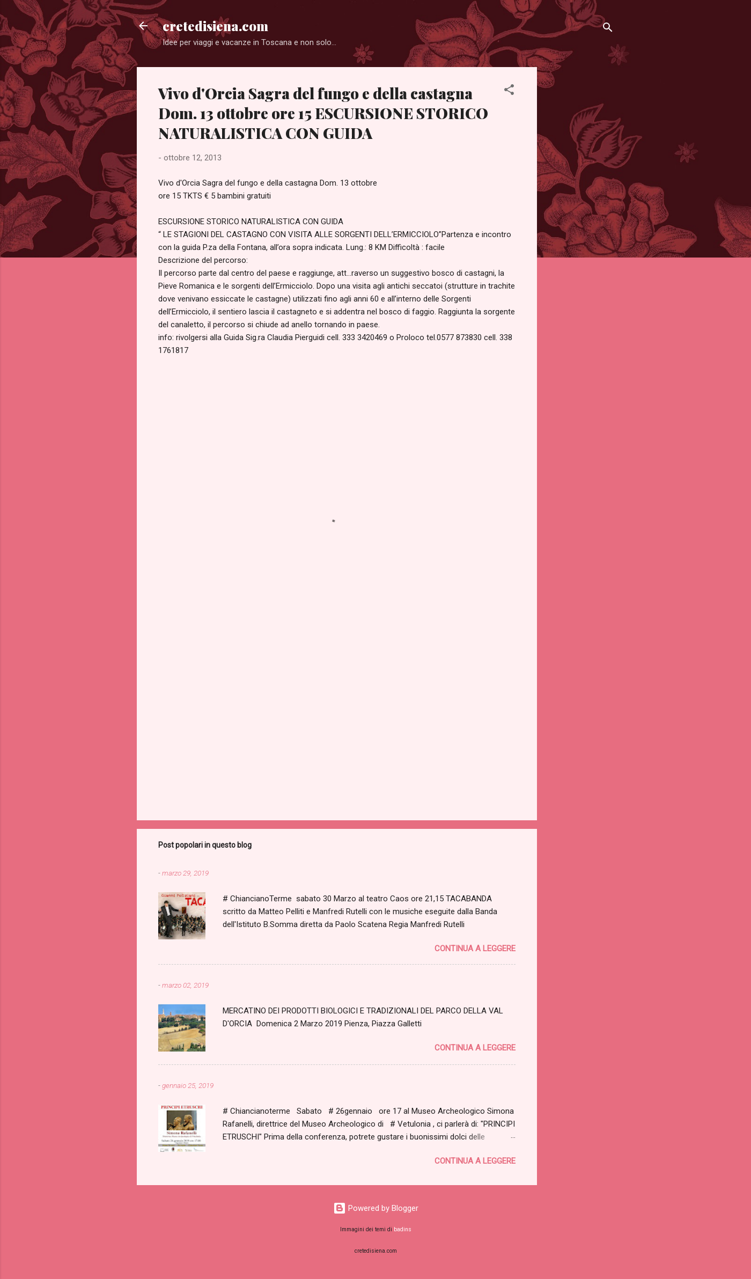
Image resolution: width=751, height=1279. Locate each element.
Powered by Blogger (375, 1208)
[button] (509, 91)
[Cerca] (607, 29)
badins (402, 1229)
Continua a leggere (475, 948)
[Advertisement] (580, 228)
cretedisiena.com (215, 25)
